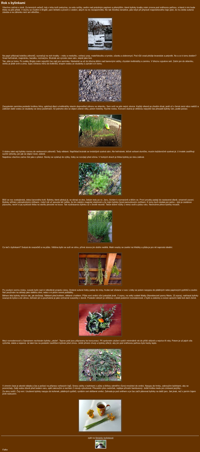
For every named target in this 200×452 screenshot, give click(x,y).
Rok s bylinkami (13, 3)
